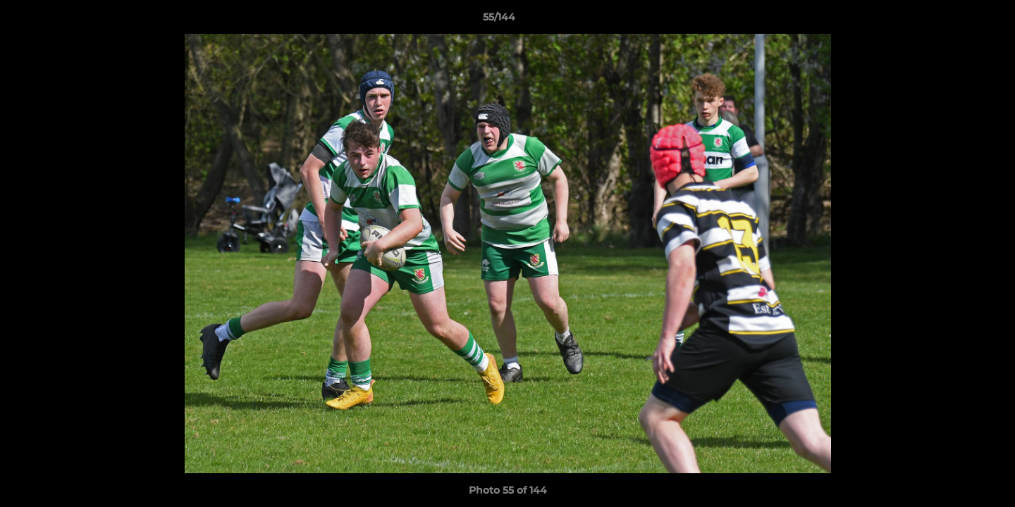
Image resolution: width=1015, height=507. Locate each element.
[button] (955, 20)
